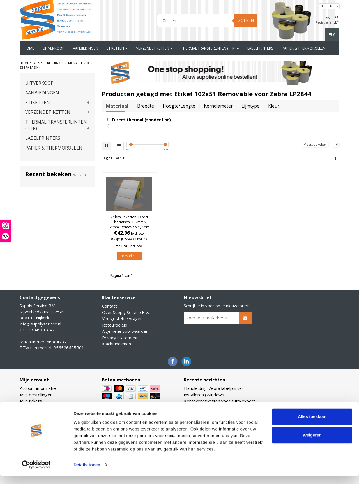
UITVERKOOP (54, 48)
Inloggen (329, 17)
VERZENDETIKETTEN (154, 48)
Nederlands (329, 6)
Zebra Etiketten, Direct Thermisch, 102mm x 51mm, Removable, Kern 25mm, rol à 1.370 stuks (129, 224)
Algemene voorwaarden (125, 331)
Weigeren (312, 443)
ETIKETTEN (117, 48)
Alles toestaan (312, 425)
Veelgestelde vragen (122, 318)
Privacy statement (120, 337)
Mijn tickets (31, 401)
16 (336, 144)
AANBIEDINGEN (85, 48)
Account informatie (38, 388)
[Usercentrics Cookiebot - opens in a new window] (36, 473)
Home (29, 48)
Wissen (79, 174)
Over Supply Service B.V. (125, 312)
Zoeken (246, 20)
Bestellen (129, 255)
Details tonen (86, 473)
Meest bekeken (315, 144)
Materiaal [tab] (117, 106)
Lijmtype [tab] (250, 106)
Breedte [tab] (145, 106)
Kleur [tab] (273, 106)
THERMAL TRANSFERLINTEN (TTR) (210, 48)
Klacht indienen (116, 343)
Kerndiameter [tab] (218, 106)
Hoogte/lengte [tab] (179, 106)
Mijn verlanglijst (35, 407)
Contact (109, 306)
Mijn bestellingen (36, 394)
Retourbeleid (114, 325)
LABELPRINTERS (260, 48)
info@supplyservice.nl (40, 324)
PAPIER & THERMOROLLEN (303, 48)
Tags (36, 63)
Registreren (327, 22)
